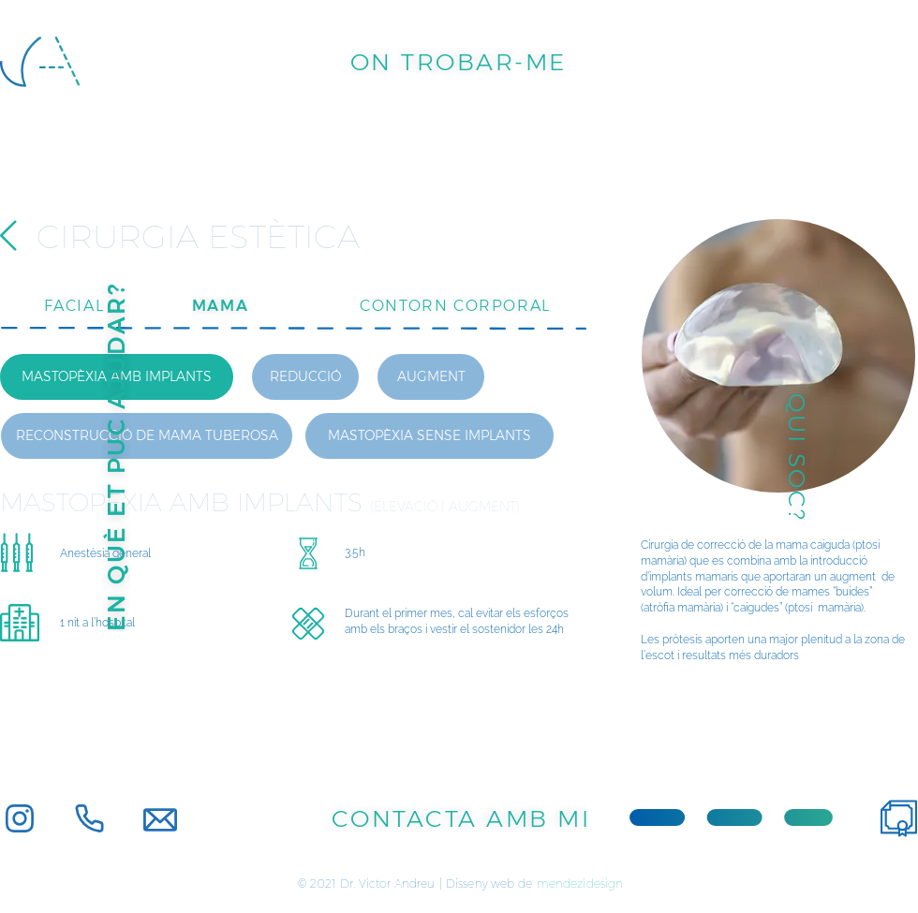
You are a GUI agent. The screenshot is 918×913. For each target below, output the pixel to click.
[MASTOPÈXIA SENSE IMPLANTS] (429, 436)
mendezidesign (580, 883)
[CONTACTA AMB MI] (461, 818)
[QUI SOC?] (797, 457)
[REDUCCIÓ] (305, 377)
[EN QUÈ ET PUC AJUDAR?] (116, 457)
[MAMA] (220, 305)
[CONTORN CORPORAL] (455, 305)
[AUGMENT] (431, 377)
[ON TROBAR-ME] (458, 62)
